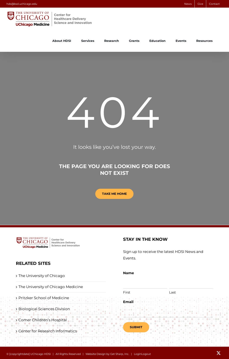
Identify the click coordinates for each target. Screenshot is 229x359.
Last (172, 292)
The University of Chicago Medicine (50, 287)
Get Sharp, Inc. (119, 354)
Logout (146, 354)
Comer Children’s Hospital (42, 320)
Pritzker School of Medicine (43, 298)
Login (137, 354)
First (126, 292)
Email (128, 302)
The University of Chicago (41, 276)
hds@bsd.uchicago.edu (22, 3)
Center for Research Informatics (47, 331)
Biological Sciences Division (44, 309)
